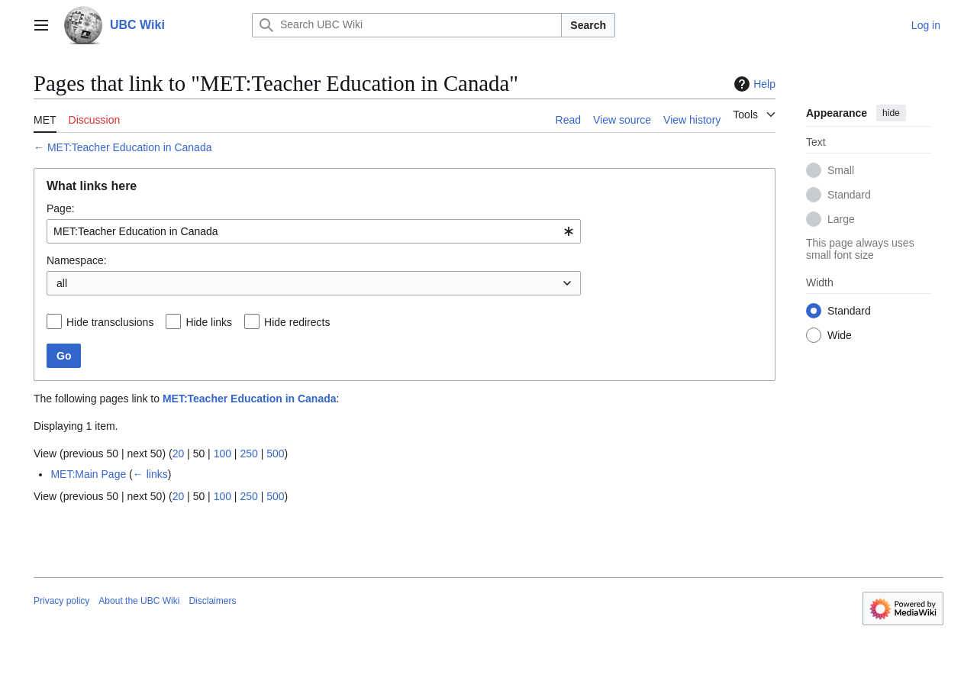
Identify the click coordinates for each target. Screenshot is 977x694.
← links (150, 474)
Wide (839, 335)
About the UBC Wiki (138, 601)
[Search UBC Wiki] (407, 25)
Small (840, 170)
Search (588, 25)
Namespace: (77, 260)
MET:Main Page (88, 474)
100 (222, 453)
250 (248, 453)
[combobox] (314, 231)
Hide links (208, 322)
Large (841, 219)
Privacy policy (61, 601)
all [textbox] (61, 283)
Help (752, 84)
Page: (61, 208)
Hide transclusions (109, 322)
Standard (849, 195)
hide (891, 113)
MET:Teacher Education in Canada (129, 147)
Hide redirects (297, 322)
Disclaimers (212, 601)
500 (275, 453)
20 (179, 453)
